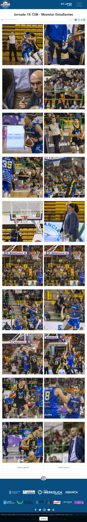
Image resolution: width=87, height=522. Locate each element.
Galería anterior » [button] (64, 467)
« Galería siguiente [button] (22, 467)
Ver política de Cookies (79, 514)
